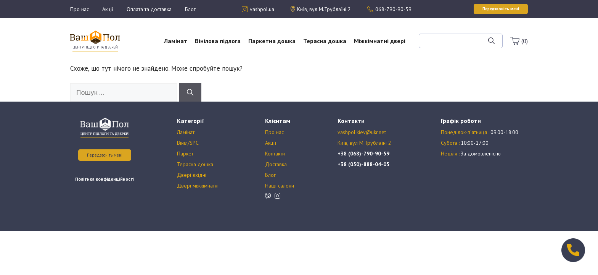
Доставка (276, 164)
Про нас (79, 9)
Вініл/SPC (188, 142)
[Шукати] (491, 41)
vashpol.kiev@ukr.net (362, 132)
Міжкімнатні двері (379, 41)
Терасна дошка (324, 41)
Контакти (275, 153)
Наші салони (279, 185)
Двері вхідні (191, 174)
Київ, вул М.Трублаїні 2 (364, 142)
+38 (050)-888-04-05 (363, 164)
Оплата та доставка (149, 9)
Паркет (185, 153)
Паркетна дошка (272, 41)
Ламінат (175, 41)
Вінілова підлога (218, 41)
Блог (190, 9)
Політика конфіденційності (104, 179)
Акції (107, 9)
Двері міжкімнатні (198, 185)
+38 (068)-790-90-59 (363, 153)
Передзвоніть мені (104, 155)
